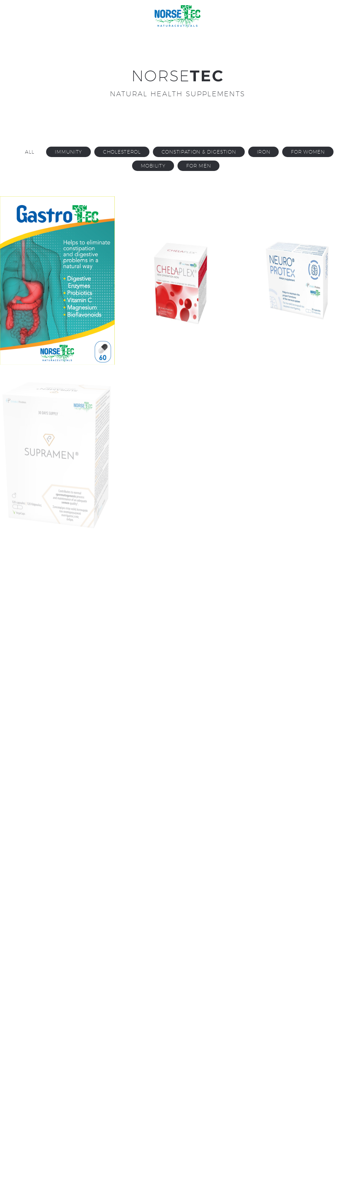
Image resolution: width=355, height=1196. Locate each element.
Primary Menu (336, 17)
